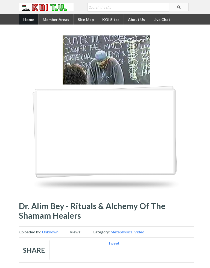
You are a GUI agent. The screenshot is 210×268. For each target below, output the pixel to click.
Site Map (86, 19)
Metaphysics (122, 232)
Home (28, 19)
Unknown (50, 232)
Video (139, 232)
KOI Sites (110, 19)
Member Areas (56, 19)
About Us (136, 19)
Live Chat (161, 19)
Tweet (113, 243)
